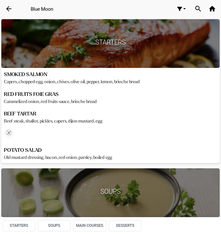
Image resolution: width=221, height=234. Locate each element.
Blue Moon (42, 9)
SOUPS (54, 225)
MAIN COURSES (89, 225)
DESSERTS (125, 225)
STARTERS (19, 225)
